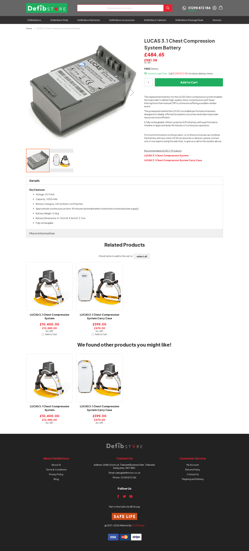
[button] (132, 92)
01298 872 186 (180, 73)
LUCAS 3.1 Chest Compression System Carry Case (99, 316)
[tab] (124, 181)
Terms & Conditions (56, 469)
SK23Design (138, 525)
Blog (56, 479)
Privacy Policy (56, 474)
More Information (42, 233)
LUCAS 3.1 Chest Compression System (49, 316)
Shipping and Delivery (193, 479)
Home (29, 28)
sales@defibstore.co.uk (127, 472)
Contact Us (193, 474)
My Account (193, 464)
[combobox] (120, 8)
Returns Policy (192, 469)
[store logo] (46, 8)
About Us (56, 464)
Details (34, 180)
